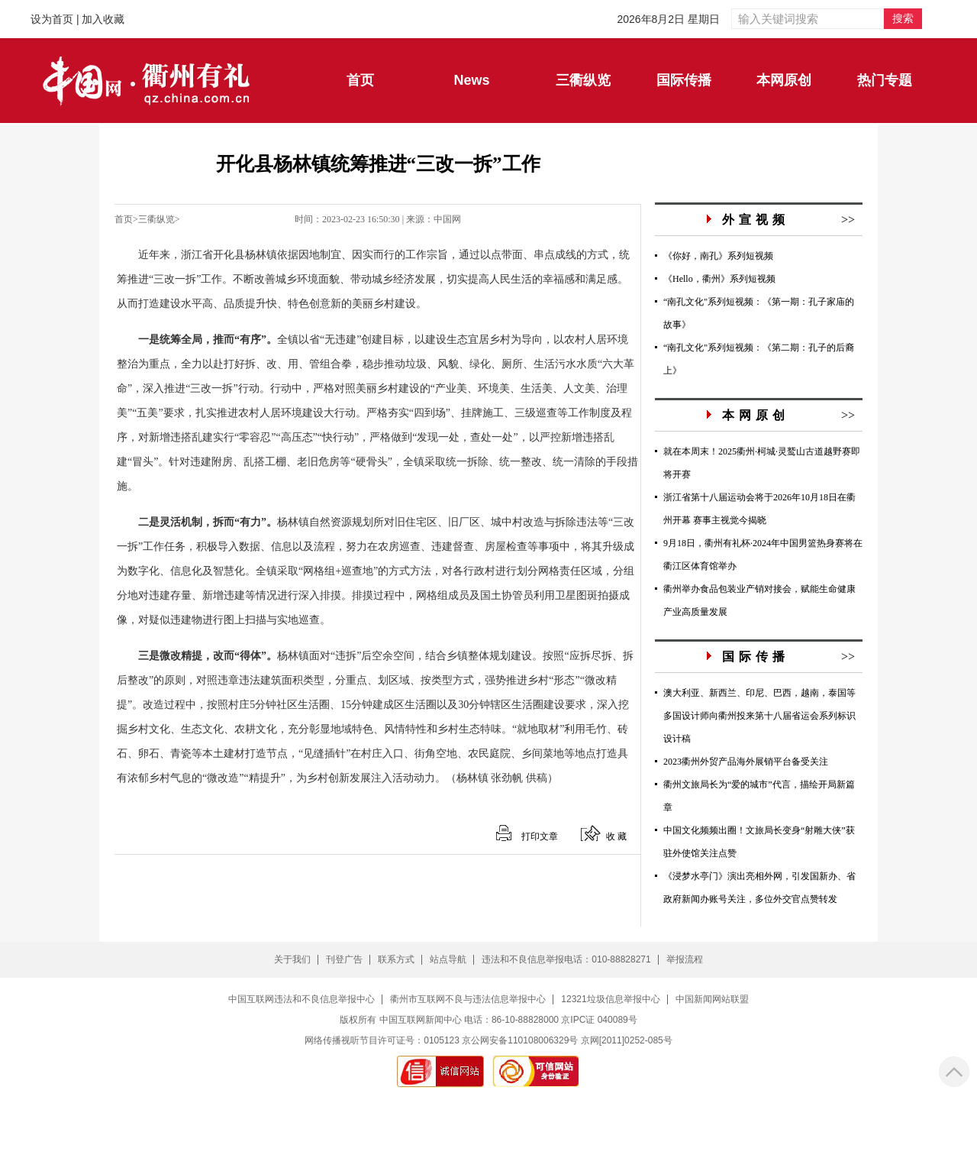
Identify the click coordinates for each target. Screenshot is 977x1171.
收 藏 (616, 836)
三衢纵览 (156, 219)
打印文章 (539, 836)
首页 (123, 219)
